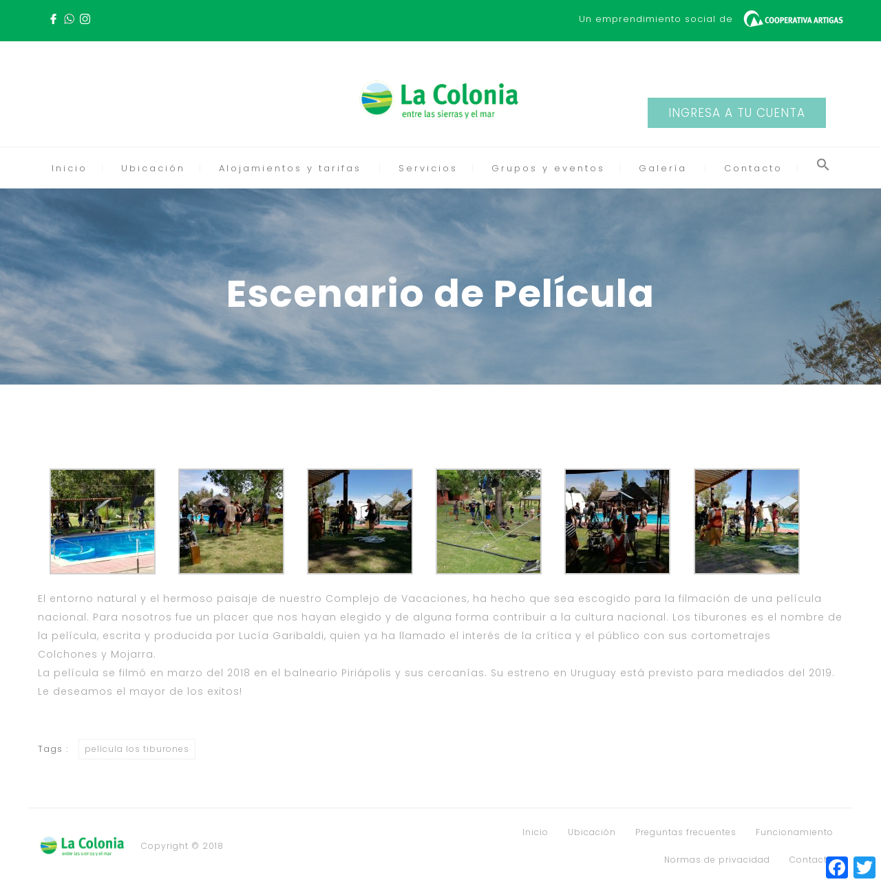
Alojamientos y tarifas (290, 168)
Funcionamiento (795, 832)
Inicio (69, 168)
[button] (823, 168)
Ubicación (153, 168)
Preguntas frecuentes (685, 832)
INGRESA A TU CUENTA (736, 113)
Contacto (753, 168)
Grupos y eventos (548, 168)
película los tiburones (137, 749)
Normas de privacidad (717, 860)
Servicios (428, 168)
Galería (663, 168)
